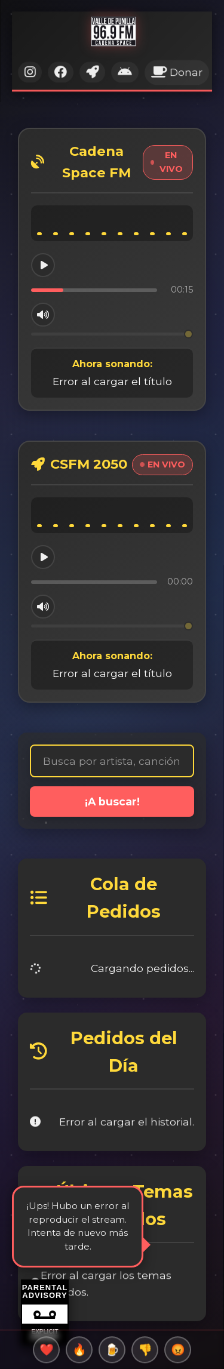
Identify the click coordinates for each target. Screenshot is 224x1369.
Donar (176, 66)
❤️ (46, 1352)
